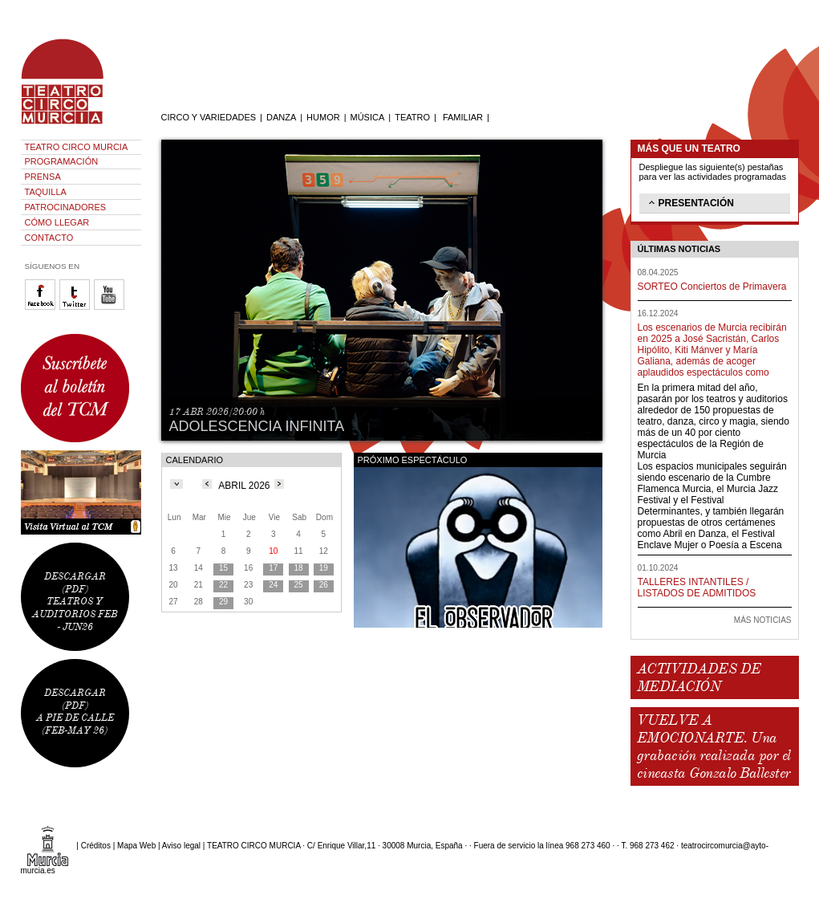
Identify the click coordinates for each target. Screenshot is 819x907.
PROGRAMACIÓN (62, 161)
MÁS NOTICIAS (763, 620)
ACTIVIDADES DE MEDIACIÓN (699, 677)
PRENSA (43, 176)
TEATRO (412, 117)
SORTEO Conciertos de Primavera (712, 286)
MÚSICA (368, 117)
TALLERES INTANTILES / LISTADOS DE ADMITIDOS (697, 587)
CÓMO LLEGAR (57, 222)
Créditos (96, 845)
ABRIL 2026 (244, 485)
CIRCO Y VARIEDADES (209, 117)
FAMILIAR (463, 117)
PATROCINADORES (66, 207)
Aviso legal (181, 845)
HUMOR (323, 117)
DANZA (281, 117)
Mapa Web (136, 845)
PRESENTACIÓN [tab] (690, 202)
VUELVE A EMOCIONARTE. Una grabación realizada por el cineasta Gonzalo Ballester (714, 746)
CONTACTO (49, 237)
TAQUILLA (46, 192)
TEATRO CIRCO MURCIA (76, 147)
